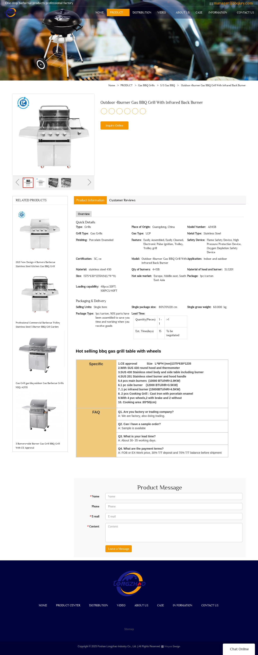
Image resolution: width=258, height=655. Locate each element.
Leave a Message (118, 548)
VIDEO (162, 12)
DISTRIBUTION (142, 12)
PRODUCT (116, 12)
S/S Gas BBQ (167, 85)
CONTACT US (245, 12)
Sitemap (129, 629)
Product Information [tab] (90, 200)
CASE (199, 12)
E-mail (94, 516)
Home (111, 85)
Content (93, 526)
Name (94, 496)
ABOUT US (182, 12)
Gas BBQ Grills (146, 85)
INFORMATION (217, 12)
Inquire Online (114, 125)
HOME (100, 12)
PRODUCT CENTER (68, 605)
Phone (95, 506)
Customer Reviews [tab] (122, 200)
